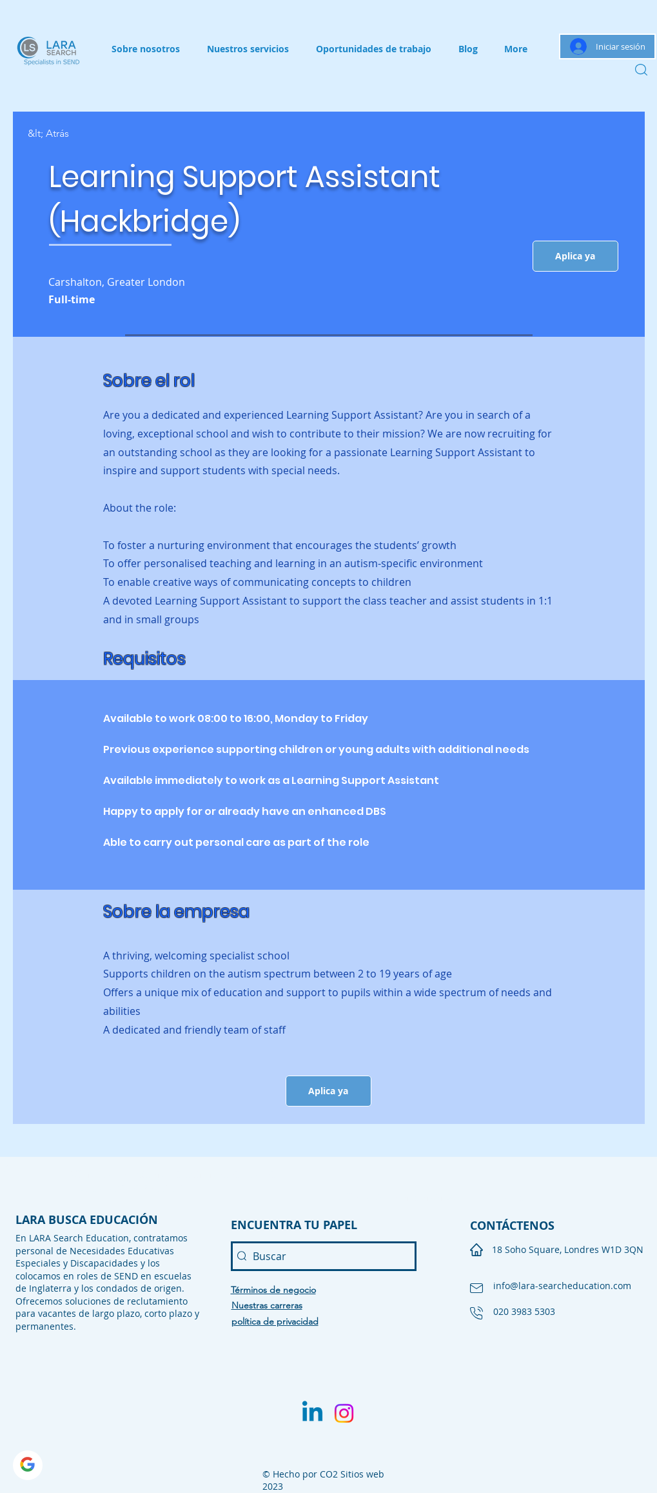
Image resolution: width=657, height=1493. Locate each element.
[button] (575, 256)
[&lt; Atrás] (73, 134)
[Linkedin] (312, 1413)
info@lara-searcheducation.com (562, 1285)
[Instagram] (344, 1413)
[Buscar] (324, 1256)
